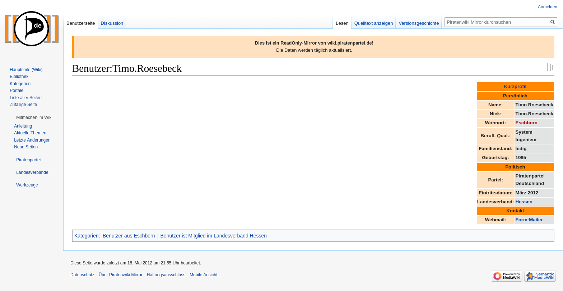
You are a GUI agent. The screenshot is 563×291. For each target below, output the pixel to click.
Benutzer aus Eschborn (129, 236)
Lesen (342, 23)
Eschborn (527, 122)
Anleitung (23, 126)
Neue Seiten (26, 146)
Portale (16, 90)
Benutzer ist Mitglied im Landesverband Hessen (213, 236)
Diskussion (112, 23)
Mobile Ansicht (203, 274)
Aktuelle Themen (30, 132)
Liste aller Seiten (26, 97)
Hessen (524, 201)
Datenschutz (82, 274)
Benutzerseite (80, 23)
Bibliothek (19, 76)
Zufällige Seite (23, 104)
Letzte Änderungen (32, 140)
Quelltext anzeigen (373, 23)
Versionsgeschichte (419, 23)
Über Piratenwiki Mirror (121, 274)
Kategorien (86, 236)
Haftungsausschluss (166, 274)
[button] (34, 117)
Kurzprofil (515, 86)
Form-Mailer (529, 219)
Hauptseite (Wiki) (26, 69)
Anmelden (547, 6)
